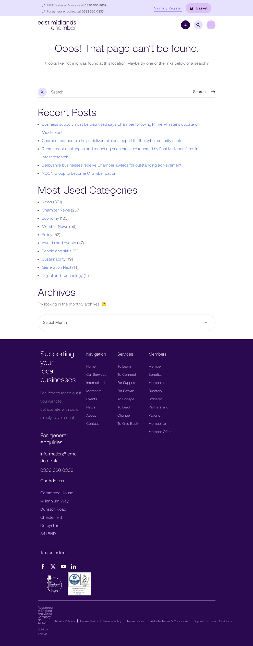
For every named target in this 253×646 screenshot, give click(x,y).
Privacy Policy (112, 621)
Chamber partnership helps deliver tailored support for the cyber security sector (113, 140)
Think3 (42, 634)
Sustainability (54, 258)
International (95, 382)
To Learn (124, 366)
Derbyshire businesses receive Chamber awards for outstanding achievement (112, 164)
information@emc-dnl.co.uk (59, 457)
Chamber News (56, 209)
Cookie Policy (89, 621)
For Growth (125, 391)
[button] (57, 24)
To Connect (126, 374)
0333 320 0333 (93, 11)
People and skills (56, 250)
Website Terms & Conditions (169, 621)
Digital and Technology (62, 275)
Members (93, 391)
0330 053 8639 (95, 5)
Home (91, 366)
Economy (50, 218)
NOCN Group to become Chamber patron (79, 173)
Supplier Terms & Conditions (213, 621)
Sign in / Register (168, 8)
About (91, 415)
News (47, 201)
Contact (92, 423)
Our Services (96, 374)
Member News (55, 226)
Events (91, 399)
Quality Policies (65, 621)
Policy (47, 234)
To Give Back (127, 423)
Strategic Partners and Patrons (158, 407)
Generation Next (56, 267)
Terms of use (135, 621)
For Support (126, 382)
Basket (198, 8)
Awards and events (59, 242)
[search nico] (114, 92)
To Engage (125, 399)
